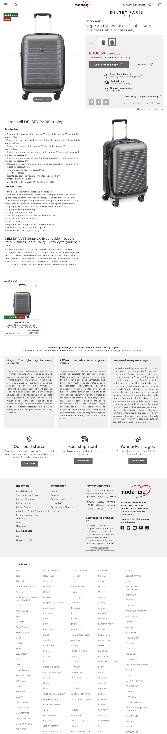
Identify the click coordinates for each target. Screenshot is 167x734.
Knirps (74, 656)
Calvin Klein (22, 702)
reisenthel (103, 683)
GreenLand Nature (52, 731)
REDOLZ (102, 677)
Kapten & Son (77, 629)
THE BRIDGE (132, 659)
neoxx (101, 581)
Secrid (129, 581)
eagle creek (49, 608)
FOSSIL (46, 656)
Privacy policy (23, 503)
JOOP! (74, 618)
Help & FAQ (56, 503)
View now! (29, 463)
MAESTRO (76, 715)
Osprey (101, 602)
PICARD (102, 629)
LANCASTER (77, 677)
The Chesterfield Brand (137, 664)
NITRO (101, 586)
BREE (18, 659)
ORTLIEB (102, 597)
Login (19, 536)
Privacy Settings (24, 507)
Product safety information (150, 109)
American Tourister (25, 586)
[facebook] (124, 528)
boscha (19, 643)
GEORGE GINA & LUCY (54, 694)
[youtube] (136, 528)
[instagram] (142, 528)
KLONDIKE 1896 (79, 651)
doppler (47, 597)
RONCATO (103, 699)
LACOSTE (75, 667)
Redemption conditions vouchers (28, 516)
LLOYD (74, 710)
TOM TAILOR (132, 686)
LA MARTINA (77, 672)
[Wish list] (151, 4)
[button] (146, 64)
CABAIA (19, 697)
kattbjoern (76, 640)
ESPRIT (46, 634)
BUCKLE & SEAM (24, 675)
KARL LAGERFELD (80, 634)
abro (18, 575)
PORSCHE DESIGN (107, 661)
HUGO (74, 592)
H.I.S (73, 581)
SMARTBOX (131, 595)
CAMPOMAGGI (23, 718)
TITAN (129, 675)
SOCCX (129, 600)
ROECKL (102, 694)
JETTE (74, 613)
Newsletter (56, 511)
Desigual (47, 581)
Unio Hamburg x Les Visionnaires (136, 709)
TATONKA (130, 648)
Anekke (19, 592)
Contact (55, 491)
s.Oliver (129, 605)
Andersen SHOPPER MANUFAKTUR (26, 598)
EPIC (45, 624)
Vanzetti (130, 721)
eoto (45, 618)
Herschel (75, 575)
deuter (46, 586)
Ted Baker (131, 654)
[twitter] (130, 528)
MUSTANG (103, 570)
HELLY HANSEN (79, 570)
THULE (129, 670)
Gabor (46, 683)
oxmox (101, 608)
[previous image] (9, 57)
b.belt (19, 605)
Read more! (83, 460)
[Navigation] (6, 5)
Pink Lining (104, 640)
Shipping (122, 54)
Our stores (21, 526)
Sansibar (102, 726)
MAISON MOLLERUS (81, 720)
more (113, 496)
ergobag (47, 629)
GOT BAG (47, 720)
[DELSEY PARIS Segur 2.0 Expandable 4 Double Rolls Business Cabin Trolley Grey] (22, 301)
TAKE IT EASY (132, 638)
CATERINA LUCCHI (25, 723)
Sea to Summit (133, 575)
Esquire (47, 640)
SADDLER (103, 710)
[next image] (75, 57)
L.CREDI (75, 661)
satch (101, 731)
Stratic (129, 621)
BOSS (18, 648)
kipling (74, 645)
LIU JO (74, 704)
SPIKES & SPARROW (136, 611)
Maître (74, 726)
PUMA (101, 667)
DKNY (46, 592)
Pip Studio (103, 651)
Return (54, 495)
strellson (130, 627)
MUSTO (102, 575)
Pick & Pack (104, 634)
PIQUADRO (103, 656)
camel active (22, 707)
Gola (45, 710)
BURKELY (20, 691)
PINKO (101, 645)
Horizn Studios (78, 586)
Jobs (18, 522)
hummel (75, 602)
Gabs (45, 688)
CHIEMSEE (21, 729)
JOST (73, 624)
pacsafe (102, 613)
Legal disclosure (24, 491)
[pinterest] (148, 528)
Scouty (129, 570)
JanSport (75, 608)
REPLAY (102, 688)
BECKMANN (22, 611)
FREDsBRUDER (51, 667)
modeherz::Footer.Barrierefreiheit (33, 511)
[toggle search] (15, 5)
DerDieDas (48, 575)
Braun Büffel (22, 654)
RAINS (101, 672)
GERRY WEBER (50, 699)
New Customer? (24, 540)
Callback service (59, 499)
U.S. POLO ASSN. (134, 702)
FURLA (46, 677)
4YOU (18, 570)
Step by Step (132, 616)
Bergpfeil (20, 621)
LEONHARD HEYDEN (81, 694)
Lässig (74, 683)
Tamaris (130, 643)
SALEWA (102, 715)
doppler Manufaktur (53, 602)
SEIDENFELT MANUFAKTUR (133, 588)
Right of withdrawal (26, 499)
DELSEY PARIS (93, 21)
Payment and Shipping (62, 507)
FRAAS (46, 661)
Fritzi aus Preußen (52, 672)
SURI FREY (131, 632)
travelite (130, 691)
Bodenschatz (22, 632)
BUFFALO (21, 681)
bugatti (19, 686)
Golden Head (50, 715)
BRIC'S (19, 664)
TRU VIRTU (131, 697)
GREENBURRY (50, 726)
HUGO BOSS (77, 597)
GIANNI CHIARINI (52, 704)
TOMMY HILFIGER (134, 681)
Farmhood (48, 645)
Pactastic (102, 618)
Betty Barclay (22, 627)
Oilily (100, 592)
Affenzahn (21, 581)
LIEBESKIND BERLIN (81, 699)
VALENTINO (132, 716)
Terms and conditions (27, 495)
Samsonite (103, 720)
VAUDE (129, 726)
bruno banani (23, 670)
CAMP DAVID (22, 713)
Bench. (19, 616)
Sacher (101, 704)
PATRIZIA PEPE (105, 624)
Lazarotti (75, 688)
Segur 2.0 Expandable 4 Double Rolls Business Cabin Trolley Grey (22, 324)
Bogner (19, 638)
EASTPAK (47, 613)
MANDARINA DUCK (80, 731)
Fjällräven (48, 651)
